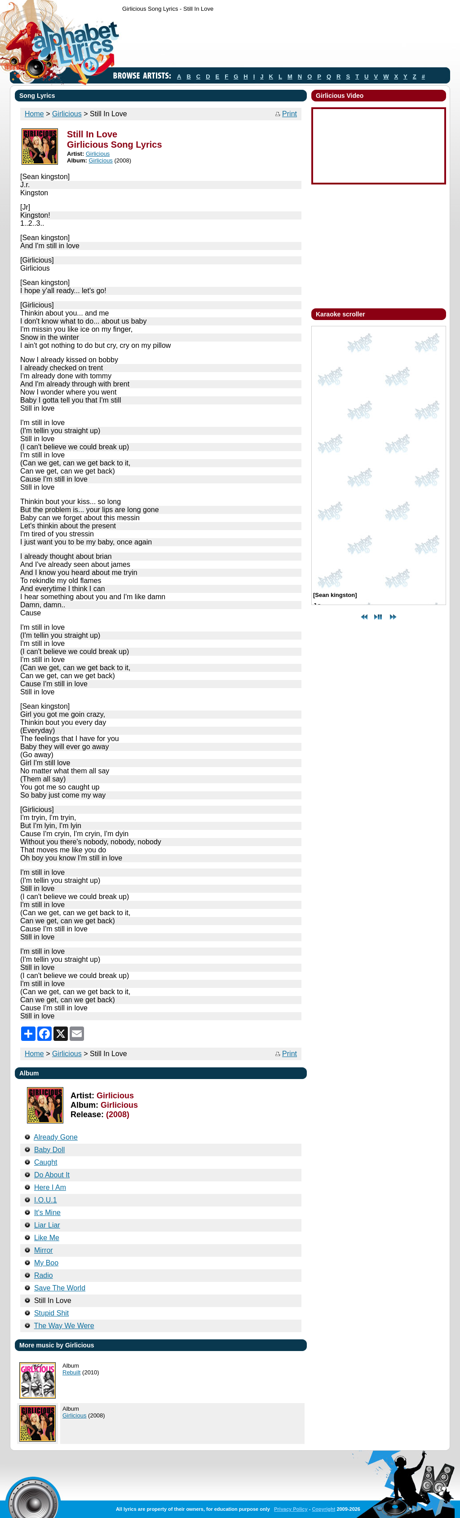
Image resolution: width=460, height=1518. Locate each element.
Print (289, 114)
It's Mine (47, 1212)
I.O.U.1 (45, 1200)
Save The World (59, 1288)
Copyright (323, 1509)
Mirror (43, 1250)
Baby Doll (49, 1150)
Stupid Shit (51, 1313)
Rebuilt (71, 1372)
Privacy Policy (291, 1509)
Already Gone (56, 1137)
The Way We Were (64, 1325)
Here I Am (50, 1187)
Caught (46, 1162)
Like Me (46, 1238)
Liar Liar (47, 1225)
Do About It (52, 1175)
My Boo (46, 1263)
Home (34, 114)
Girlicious (67, 114)
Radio (43, 1275)
